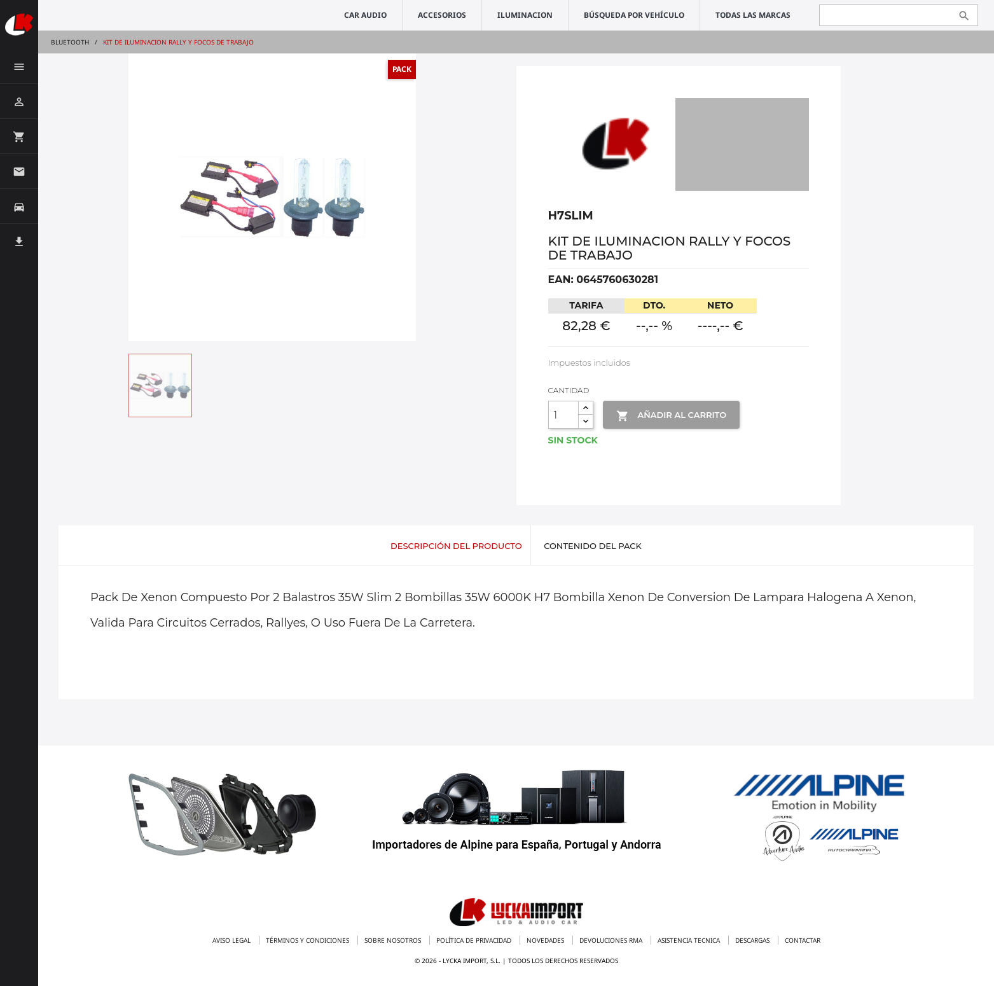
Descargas (753, 940)
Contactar (802, 940)
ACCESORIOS (442, 15)
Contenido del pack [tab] (593, 546)
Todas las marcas (752, 15)
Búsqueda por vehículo (634, 15)
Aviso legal (232, 940)
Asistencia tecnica (690, 940)
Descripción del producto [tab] (456, 546)
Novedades (546, 940)
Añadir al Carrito (671, 416)
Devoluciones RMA (611, 940)
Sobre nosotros (393, 940)
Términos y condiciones (308, 940)
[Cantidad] (563, 415)
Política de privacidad (474, 940)
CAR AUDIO (365, 15)
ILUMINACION (525, 15)
